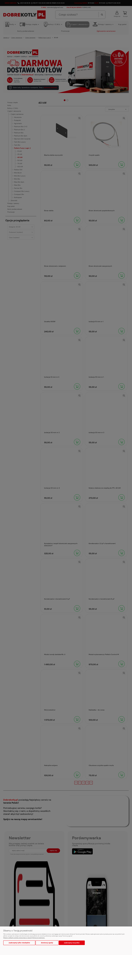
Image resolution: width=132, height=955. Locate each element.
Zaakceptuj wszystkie (72, 943)
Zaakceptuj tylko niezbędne (19, 943)
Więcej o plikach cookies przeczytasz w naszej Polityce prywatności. (24, 938)
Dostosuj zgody (47, 943)
